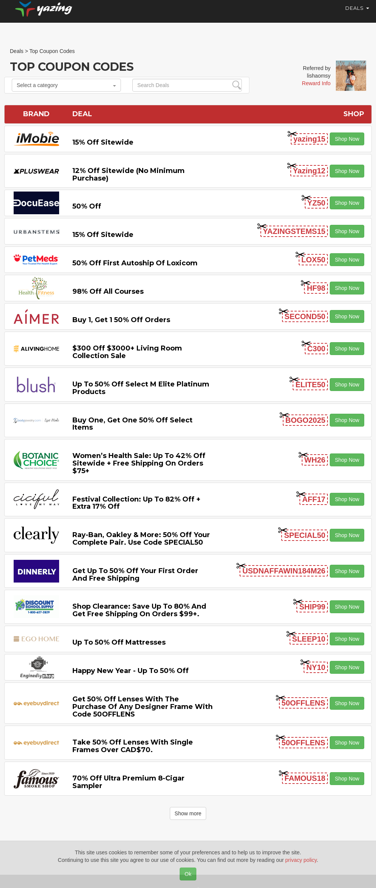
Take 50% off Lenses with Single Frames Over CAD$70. (132, 746)
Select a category (66, 85)
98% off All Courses (108, 291)
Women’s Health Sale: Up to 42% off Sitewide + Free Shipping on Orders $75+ (138, 463)
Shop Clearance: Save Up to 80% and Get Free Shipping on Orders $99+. (139, 610)
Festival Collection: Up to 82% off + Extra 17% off (136, 503)
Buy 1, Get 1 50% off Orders (121, 320)
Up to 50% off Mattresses (119, 642)
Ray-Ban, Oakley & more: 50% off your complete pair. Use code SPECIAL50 (141, 539)
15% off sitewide (102, 142)
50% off (86, 206)
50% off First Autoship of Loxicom (134, 263)
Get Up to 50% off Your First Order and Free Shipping (135, 575)
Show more (188, 813)
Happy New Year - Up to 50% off (130, 671)
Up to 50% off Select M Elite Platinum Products (140, 388)
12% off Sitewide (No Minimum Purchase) (128, 174)
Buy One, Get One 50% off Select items (132, 424)
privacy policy (301, 860)
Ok (188, 874)
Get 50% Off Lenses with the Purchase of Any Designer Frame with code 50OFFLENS (142, 706)
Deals (357, 15)
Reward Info (316, 83)
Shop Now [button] (347, 139)
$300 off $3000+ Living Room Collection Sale (127, 352)
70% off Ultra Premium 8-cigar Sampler (128, 782)
